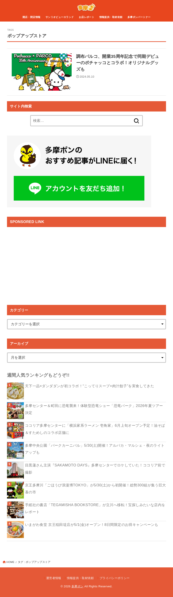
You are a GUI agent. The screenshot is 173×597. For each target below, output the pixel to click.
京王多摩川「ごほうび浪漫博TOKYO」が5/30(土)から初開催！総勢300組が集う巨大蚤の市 (95, 488)
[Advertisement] (45, 262)
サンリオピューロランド (60, 17)
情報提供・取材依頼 (111, 17)
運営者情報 (53, 578)
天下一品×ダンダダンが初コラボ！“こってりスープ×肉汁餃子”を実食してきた (89, 386)
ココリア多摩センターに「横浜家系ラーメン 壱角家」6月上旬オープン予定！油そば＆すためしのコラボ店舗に (95, 428)
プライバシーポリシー (115, 578)
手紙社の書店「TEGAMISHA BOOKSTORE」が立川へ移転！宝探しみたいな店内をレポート (95, 508)
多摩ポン (77, 586)
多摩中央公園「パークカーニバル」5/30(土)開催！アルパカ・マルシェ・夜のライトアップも (95, 448)
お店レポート (86, 17)
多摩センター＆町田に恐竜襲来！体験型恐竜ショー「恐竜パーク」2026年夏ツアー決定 (94, 409)
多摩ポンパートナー (139, 17)
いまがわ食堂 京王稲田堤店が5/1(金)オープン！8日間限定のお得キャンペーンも (91, 525)
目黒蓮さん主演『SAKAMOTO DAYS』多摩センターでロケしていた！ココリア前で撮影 (95, 468)
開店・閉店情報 (32, 17)
